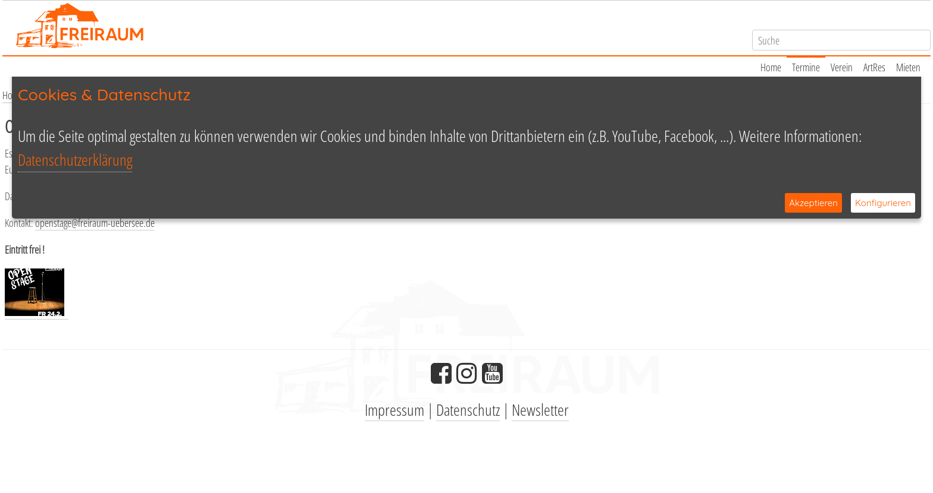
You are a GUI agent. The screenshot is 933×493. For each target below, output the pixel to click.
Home (770, 67)
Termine (806, 67)
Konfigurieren (883, 202)
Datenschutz (468, 410)
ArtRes (874, 67)
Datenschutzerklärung (75, 159)
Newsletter (540, 410)
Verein (842, 67)
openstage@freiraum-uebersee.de (95, 223)
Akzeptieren (813, 202)
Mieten (908, 67)
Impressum (394, 410)
